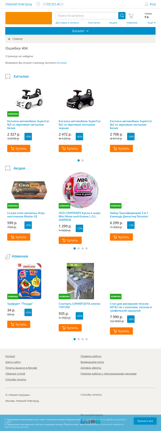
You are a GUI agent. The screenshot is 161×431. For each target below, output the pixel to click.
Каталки (62, 62)
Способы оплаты (15, 379)
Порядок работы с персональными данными (109, 373)
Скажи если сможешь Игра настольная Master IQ (26, 214)
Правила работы (91, 356)
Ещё (150, 22)
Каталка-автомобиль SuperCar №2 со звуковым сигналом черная (80, 124)
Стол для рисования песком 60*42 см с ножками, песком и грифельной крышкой (131, 307)
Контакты (94, 22)
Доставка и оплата (67, 22)
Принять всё (145, 421)
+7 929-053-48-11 (53, 4)
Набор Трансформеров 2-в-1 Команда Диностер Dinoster (129, 214)
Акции (113, 22)
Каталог (10, 356)
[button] (79, 160)
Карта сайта (13, 362)
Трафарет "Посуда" (20, 303)
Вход (153, 4)
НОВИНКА (13, 114)
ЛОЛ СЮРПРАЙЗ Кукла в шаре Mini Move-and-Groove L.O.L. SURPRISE (80, 216)
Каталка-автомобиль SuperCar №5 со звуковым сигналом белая (28, 124)
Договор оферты (91, 367)
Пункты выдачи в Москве (21, 367)
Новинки (132, 22)
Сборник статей (15, 373)
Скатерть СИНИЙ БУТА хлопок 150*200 (80, 305)
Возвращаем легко (92, 362)
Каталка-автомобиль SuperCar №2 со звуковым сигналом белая (131, 124)
